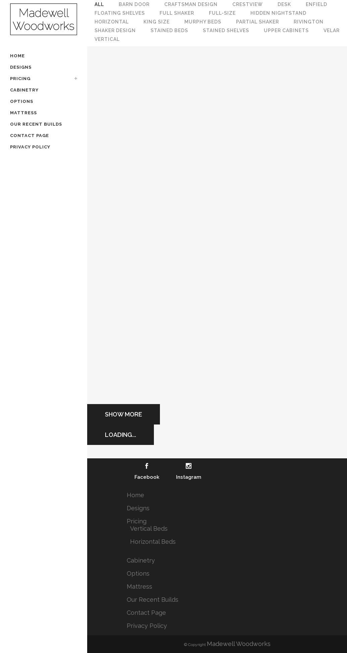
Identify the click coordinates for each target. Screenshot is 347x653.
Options (138, 573)
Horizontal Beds (153, 541)
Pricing (137, 521)
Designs (138, 508)
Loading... (120, 434)
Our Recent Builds (152, 599)
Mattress (139, 586)
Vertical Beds (149, 528)
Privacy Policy (147, 625)
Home (135, 495)
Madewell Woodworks (239, 643)
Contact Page (146, 612)
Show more (123, 414)
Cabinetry (141, 560)
